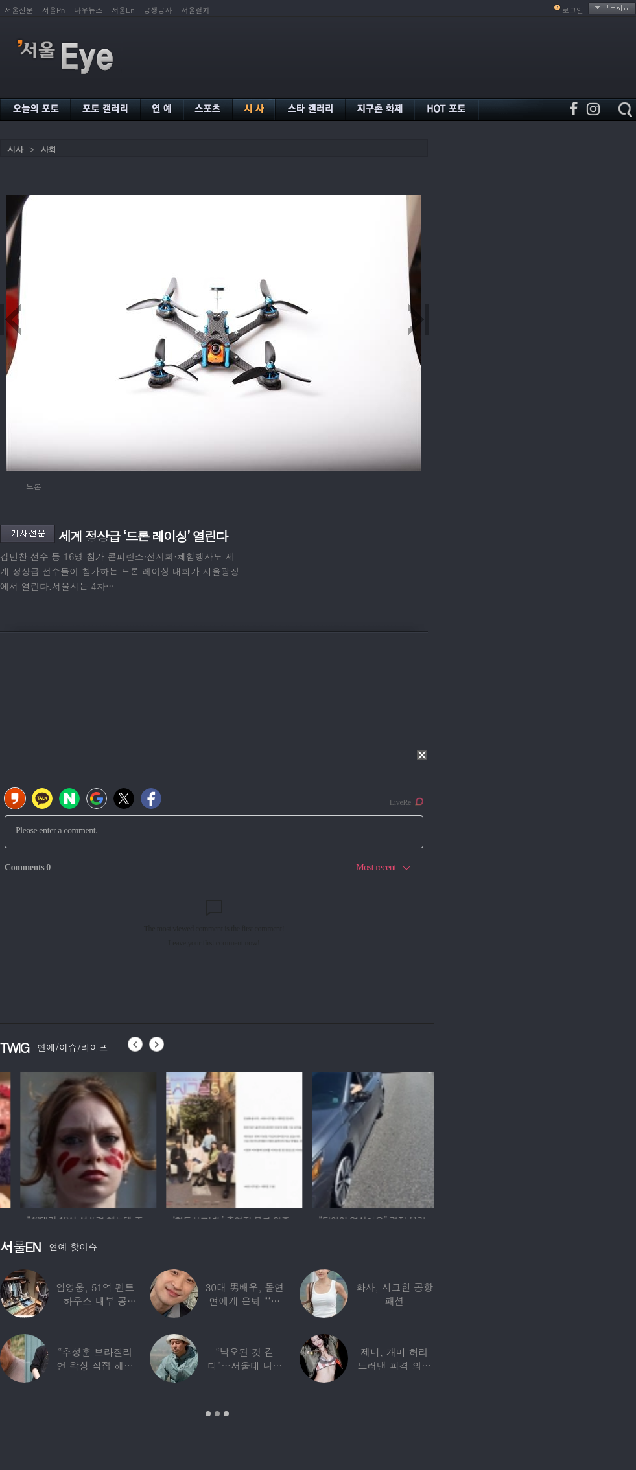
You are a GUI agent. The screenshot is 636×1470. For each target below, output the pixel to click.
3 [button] (226, 1413)
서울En (123, 10)
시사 (15, 149)
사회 (48, 149)
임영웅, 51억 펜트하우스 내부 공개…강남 (95, 1300)
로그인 (572, 10)
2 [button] (217, 1413)
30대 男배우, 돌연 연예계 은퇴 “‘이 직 (245, 1300)
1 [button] (208, 1413)
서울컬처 (196, 10)
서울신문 (19, 10)
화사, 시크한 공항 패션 (394, 1293)
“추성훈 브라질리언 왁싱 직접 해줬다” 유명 (95, 1365)
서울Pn (53, 10)
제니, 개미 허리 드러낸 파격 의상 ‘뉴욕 (394, 1365)
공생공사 (158, 10)
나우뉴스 (88, 10)
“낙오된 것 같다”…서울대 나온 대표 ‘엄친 (245, 1365)
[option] (159, 1138)
